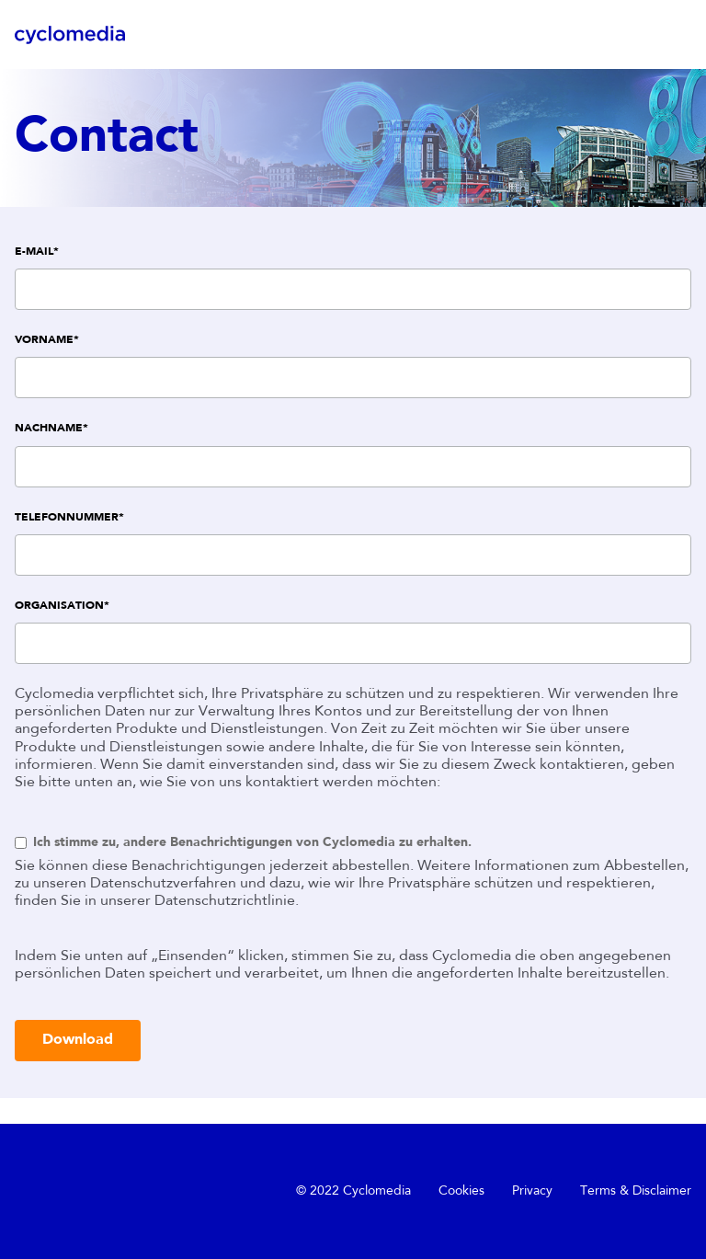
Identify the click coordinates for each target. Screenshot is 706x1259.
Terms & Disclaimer (635, 1191)
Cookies (461, 1191)
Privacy (532, 1191)
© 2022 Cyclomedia (353, 1191)
